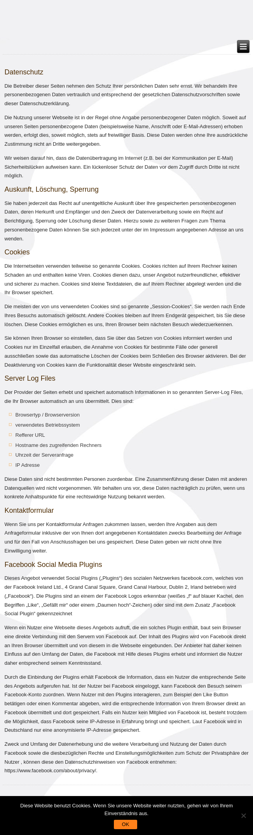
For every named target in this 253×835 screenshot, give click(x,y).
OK (125, 824)
